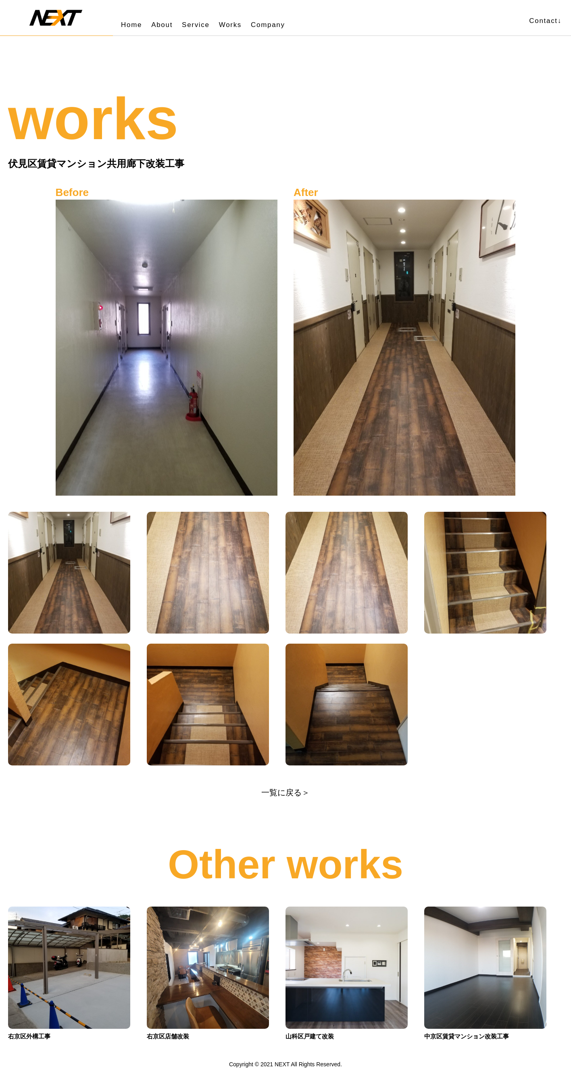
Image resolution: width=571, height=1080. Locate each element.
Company (268, 25)
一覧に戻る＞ (285, 792)
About (162, 25)
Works (230, 25)
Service (196, 25)
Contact (545, 21)
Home (131, 25)
